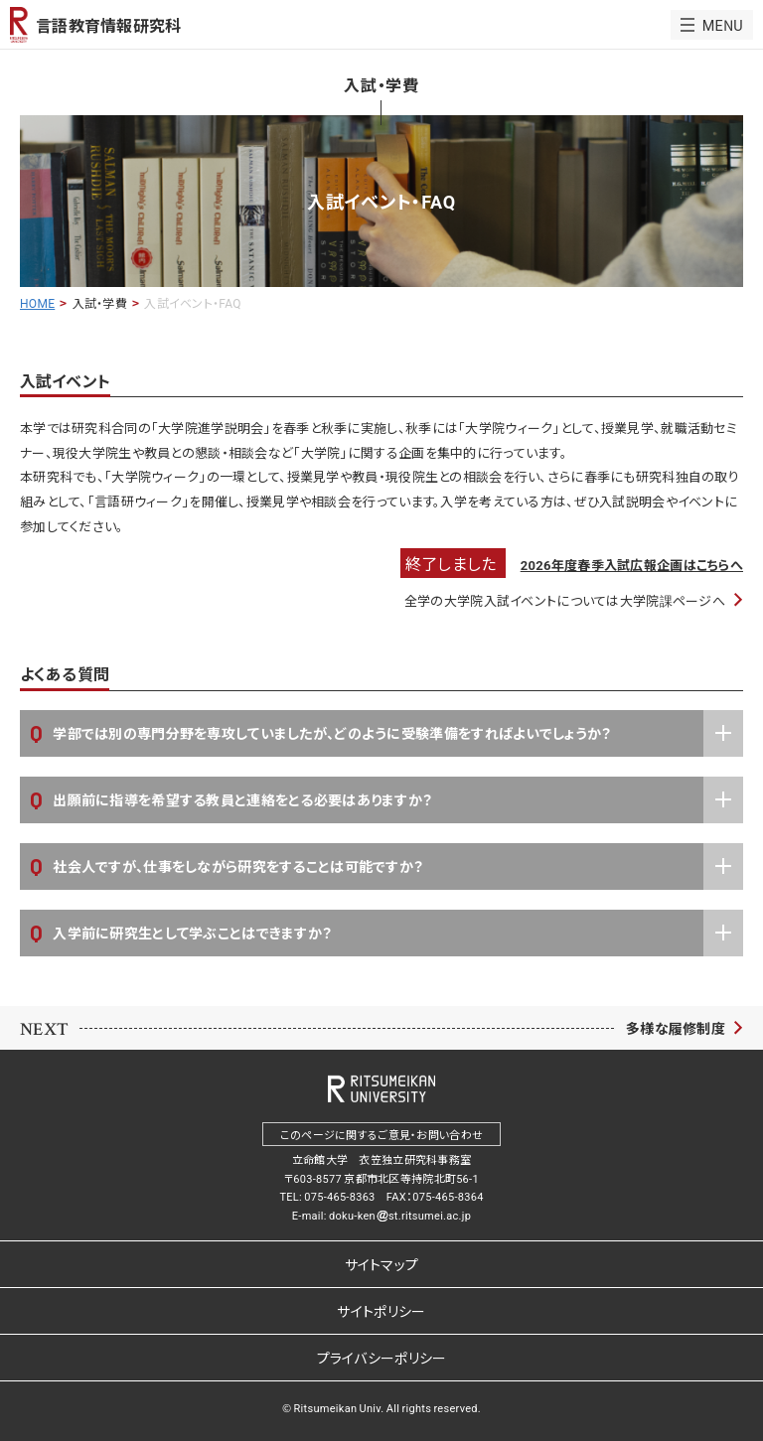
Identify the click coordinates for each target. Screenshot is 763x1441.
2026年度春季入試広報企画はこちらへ (632, 564)
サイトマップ (382, 1264)
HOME (37, 302)
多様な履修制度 (675, 1028)
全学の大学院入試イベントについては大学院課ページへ (564, 600)
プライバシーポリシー (382, 1358)
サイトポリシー (381, 1311)
